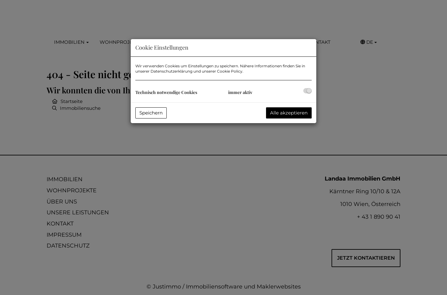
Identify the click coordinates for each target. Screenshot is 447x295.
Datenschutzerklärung (171, 71)
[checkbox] (307, 90)
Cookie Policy (229, 71)
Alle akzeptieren (289, 113)
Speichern (151, 113)
